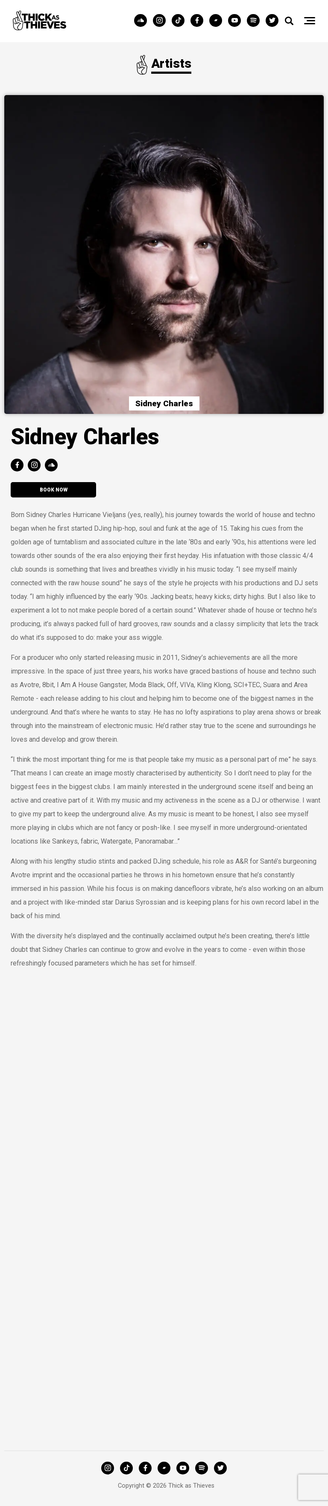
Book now (53, 490)
